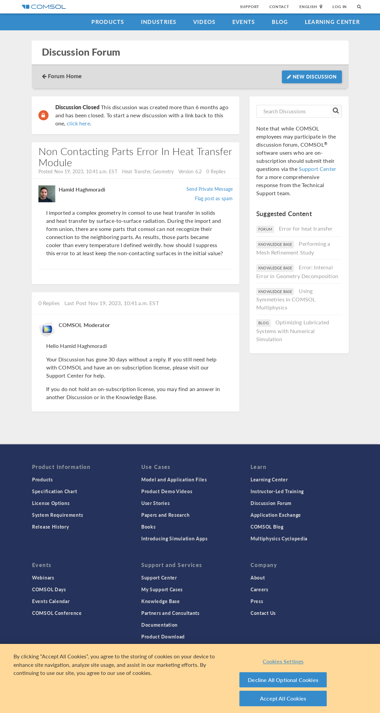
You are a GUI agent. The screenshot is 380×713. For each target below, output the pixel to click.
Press (257, 601)
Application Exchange (276, 514)
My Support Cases (162, 589)
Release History (50, 526)
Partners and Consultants (170, 613)
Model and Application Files (174, 479)
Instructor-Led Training (277, 491)
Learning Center (332, 22)
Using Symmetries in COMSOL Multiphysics (285, 299)
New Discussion (312, 76)
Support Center (317, 169)
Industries (159, 22)
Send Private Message (209, 188)
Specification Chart (54, 491)
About (258, 577)
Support (249, 6)
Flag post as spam (214, 198)
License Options (51, 503)
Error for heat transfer (305, 228)
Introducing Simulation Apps (174, 538)
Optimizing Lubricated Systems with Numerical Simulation (292, 330)
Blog (280, 22)
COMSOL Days (49, 589)
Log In (339, 6)
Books (148, 526)
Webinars (43, 577)
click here (78, 123)
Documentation (159, 624)
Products (107, 22)
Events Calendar (51, 601)
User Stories (155, 503)
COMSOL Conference (57, 613)
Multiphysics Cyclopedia (279, 538)
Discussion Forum (81, 52)
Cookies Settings (283, 662)
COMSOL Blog (267, 526)
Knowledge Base (160, 601)
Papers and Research (165, 514)
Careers (259, 589)
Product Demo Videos (166, 491)
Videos (204, 22)
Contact (279, 6)
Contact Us (263, 613)
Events (243, 22)
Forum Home (65, 76)
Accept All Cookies (283, 699)
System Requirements (57, 514)
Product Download (163, 636)
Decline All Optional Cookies (283, 680)
